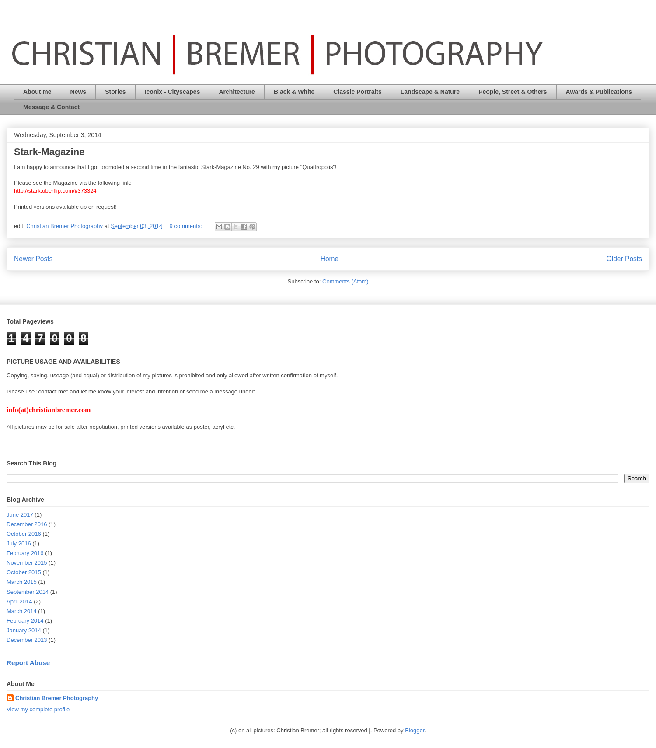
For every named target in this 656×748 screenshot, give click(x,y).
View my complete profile (38, 709)
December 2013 (27, 640)
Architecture (237, 91)
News (78, 91)
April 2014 (19, 601)
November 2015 (27, 562)
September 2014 (28, 592)
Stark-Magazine (49, 151)
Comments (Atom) (345, 281)
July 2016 (19, 543)
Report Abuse (28, 662)
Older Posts (624, 258)
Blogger (414, 730)
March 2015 (22, 582)
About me (37, 91)
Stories (115, 91)
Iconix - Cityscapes (172, 91)
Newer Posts (33, 258)
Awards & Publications (599, 91)
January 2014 (24, 630)
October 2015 (24, 572)
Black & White (294, 91)
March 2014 (22, 611)
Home (330, 258)
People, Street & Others (512, 91)
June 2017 (20, 514)
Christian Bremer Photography (56, 698)
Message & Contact (51, 106)
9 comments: (187, 226)
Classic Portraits (357, 91)
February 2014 (25, 620)
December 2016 (27, 524)
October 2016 (24, 534)
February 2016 (25, 553)
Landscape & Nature (430, 91)
